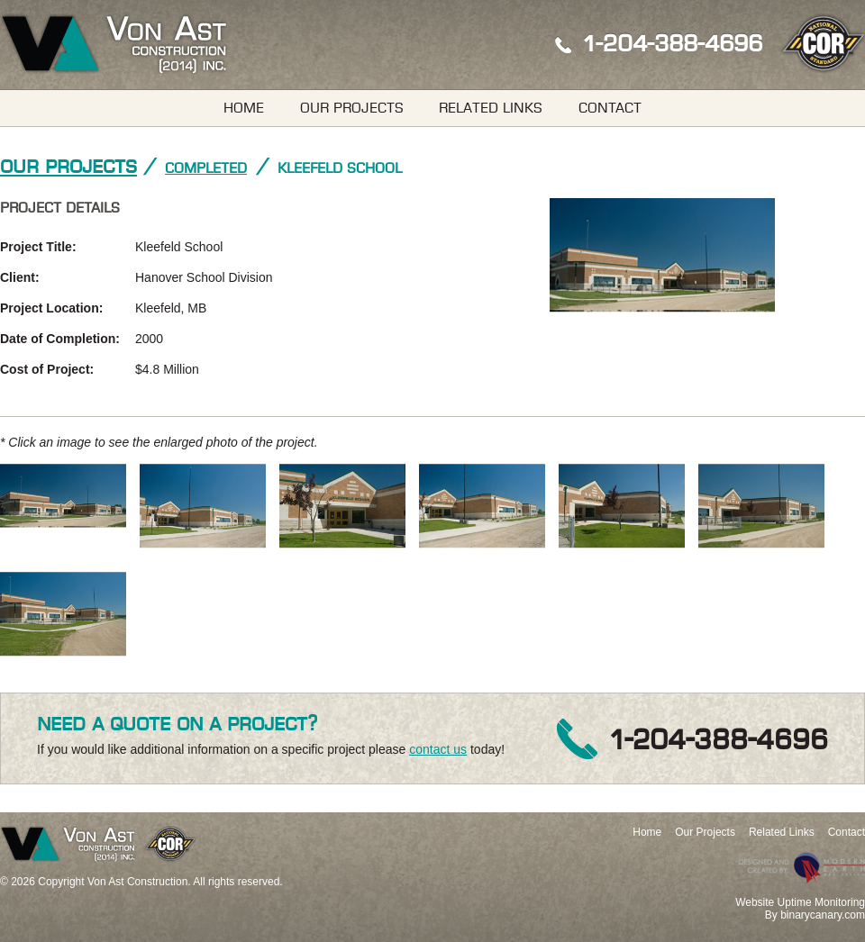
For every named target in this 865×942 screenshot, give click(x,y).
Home (243, 108)
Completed (206, 168)
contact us (438, 749)
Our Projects (352, 108)
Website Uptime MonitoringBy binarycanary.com (800, 908)
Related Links (490, 108)
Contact (610, 108)
